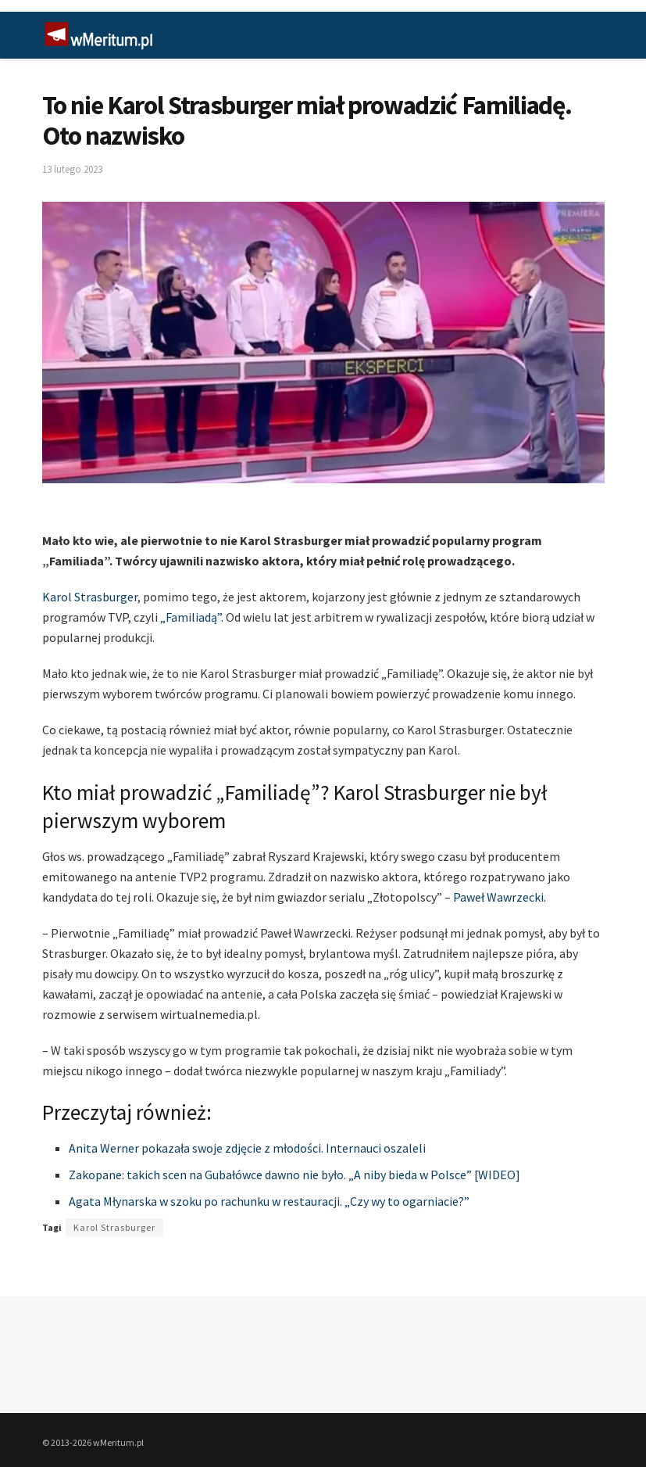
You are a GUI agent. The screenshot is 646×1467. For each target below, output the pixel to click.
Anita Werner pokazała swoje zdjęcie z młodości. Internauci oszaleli (247, 1148)
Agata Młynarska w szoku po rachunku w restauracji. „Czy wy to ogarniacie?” (269, 1201)
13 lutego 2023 (72, 169)
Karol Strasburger (89, 596)
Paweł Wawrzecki (498, 897)
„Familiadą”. (191, 617)
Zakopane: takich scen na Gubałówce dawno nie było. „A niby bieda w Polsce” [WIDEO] (294, 1174)
